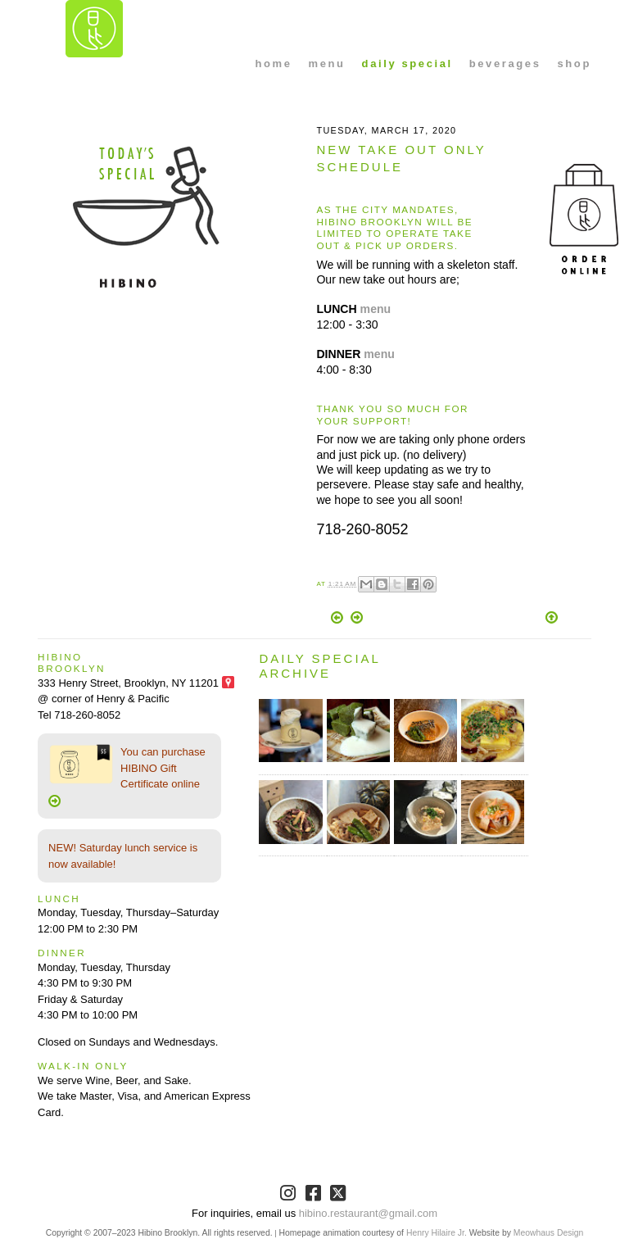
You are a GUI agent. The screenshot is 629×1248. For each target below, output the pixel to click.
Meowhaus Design (548, 1232)
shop (574, 63)
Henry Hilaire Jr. (436, 1232)
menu (327, 63)
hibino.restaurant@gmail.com (368, 1213)
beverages (505, 63)
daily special (407, 63)
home (273, 63)
